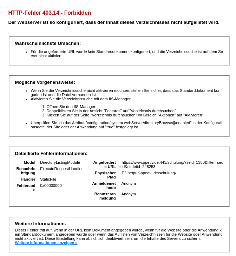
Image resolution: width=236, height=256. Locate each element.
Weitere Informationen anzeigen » (46, 243)
